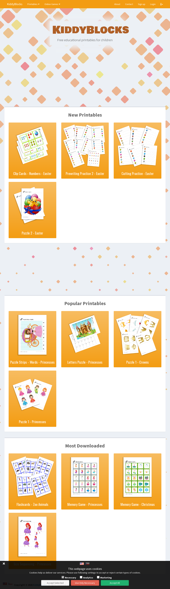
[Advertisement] (85, 81)
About (117, 4)
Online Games (52, 4)
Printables (33, 4)
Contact (129, 4)
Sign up (141, 4)
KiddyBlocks (14, 4)
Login (153, 4)
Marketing (106, 577)
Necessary (70, 577)
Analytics (88, 577)
